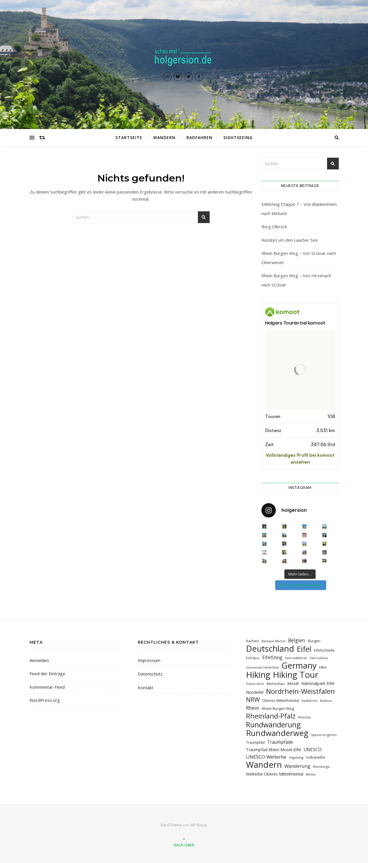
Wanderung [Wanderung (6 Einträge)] (297, 766)
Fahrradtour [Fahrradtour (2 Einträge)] (319, 658)
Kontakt (145, 687)
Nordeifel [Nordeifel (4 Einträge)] (254, 692)
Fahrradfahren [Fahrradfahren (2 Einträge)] (296, 658)
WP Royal (198, 824)
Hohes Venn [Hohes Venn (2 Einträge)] (255, 684)
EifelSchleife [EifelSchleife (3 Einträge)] (324, 650)
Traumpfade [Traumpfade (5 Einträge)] (280, 742)
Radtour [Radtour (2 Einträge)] (326, 701)
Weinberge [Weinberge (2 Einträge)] (321, 767)
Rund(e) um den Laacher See (289, 240)
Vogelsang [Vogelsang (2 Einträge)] (296, 757)
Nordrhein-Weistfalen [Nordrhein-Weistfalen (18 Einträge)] (300, 691)
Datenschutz (150, 674)
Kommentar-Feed (47, 687)
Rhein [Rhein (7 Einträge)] (252, 707)
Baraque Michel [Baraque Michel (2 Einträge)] (273, 641)
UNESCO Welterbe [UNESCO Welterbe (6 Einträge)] (266, 756)
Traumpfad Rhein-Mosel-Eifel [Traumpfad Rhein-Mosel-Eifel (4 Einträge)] (273, 749)
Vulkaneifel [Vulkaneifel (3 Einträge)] (315, 757)
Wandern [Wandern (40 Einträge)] (264, 764)
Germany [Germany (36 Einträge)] (299, 665)
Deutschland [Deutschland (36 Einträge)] (270, 648)
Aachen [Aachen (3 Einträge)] (252, 640)
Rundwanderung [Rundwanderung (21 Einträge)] (273, 724)
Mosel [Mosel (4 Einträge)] (293, 683)
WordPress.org (44, 700)
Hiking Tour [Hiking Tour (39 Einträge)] (295, 674)
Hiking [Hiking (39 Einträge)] (258, 674)
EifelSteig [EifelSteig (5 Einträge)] (272, 657)
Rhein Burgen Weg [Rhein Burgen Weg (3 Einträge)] (278, 708)
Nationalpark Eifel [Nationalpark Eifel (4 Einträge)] (317, 683)
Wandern (164, 137)
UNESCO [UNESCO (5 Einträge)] (313, 749)
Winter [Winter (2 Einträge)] (311, 774)
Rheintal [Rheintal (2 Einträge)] (304, 717)
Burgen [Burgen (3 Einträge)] (314, 640)
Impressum (149, 660)
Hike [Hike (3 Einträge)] (323, 667)
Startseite (128, 137)
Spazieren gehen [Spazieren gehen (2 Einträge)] (324, 735)
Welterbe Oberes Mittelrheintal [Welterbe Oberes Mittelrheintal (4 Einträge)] (274, 774)
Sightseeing (238, 137)
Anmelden (39, 660)
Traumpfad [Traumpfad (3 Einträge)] (255, 742)
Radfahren (199, 137)
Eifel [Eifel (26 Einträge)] (304, 649)
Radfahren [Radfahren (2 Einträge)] (310, 701)
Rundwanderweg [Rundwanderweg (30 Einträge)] (277, 733)
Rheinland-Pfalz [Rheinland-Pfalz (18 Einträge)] (271, 715)
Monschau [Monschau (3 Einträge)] (276, 683)
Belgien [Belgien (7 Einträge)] (296, 640)
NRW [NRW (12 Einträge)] (253, 699)
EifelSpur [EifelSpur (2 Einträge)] (253, 658)
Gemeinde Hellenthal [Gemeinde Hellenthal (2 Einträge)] (262, 667)
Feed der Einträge (47, 673)
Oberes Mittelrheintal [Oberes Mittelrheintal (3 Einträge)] (280, 700)
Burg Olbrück (274, 226)
